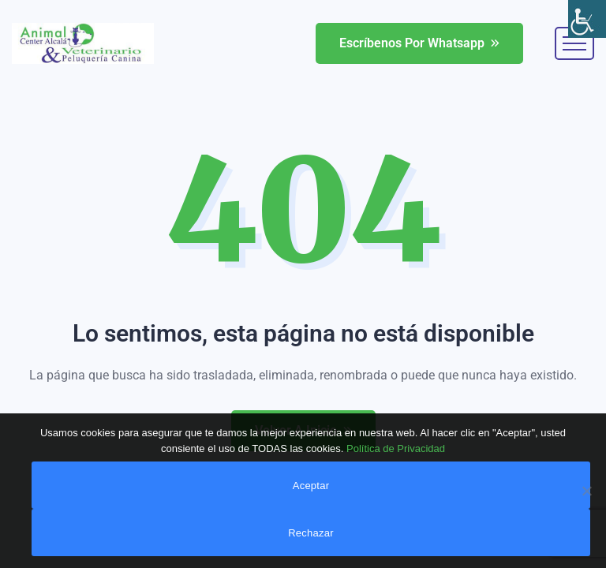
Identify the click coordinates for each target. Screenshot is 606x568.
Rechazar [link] (311, 533)
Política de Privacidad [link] (395, 448)
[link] (587, 19)
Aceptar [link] (311, 485)
